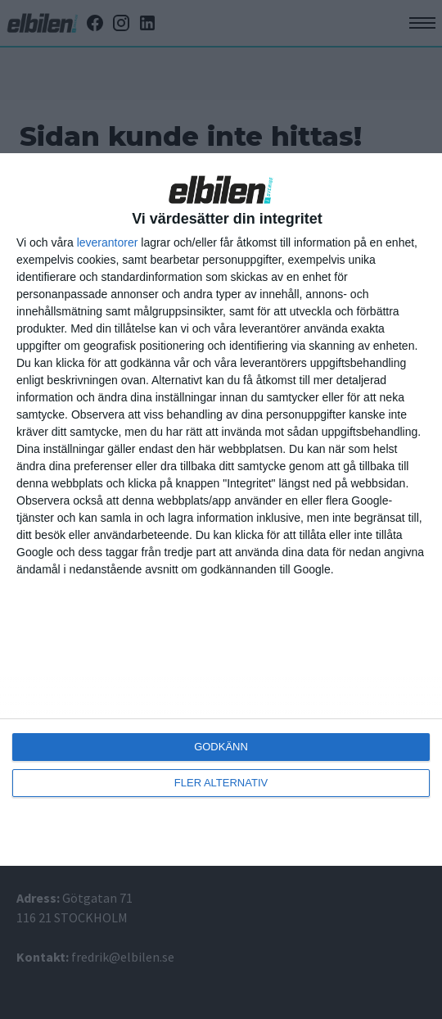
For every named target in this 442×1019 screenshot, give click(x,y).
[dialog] (221, 510)
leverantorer (107, 242)
